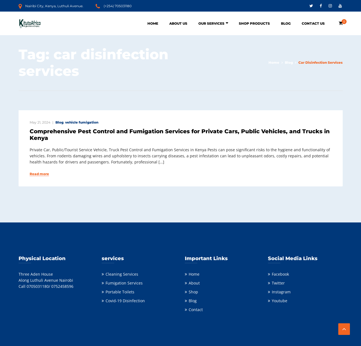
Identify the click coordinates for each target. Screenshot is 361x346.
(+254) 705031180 (118, 6)
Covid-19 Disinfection (125, 300)
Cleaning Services (122, 274)
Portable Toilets (120, 291)
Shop (193, 291)
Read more (39, 174)
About (194, 283)
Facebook (280, 274)
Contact (196, 309)
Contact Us (313, 23)
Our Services (211, 23)
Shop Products (254, 23)
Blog (286, 23)
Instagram (281, 291)
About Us (178, 23)
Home (152, 23)
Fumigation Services (124, 283)
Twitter (278, 283)
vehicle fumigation (81, 122)
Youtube (279, 300)
